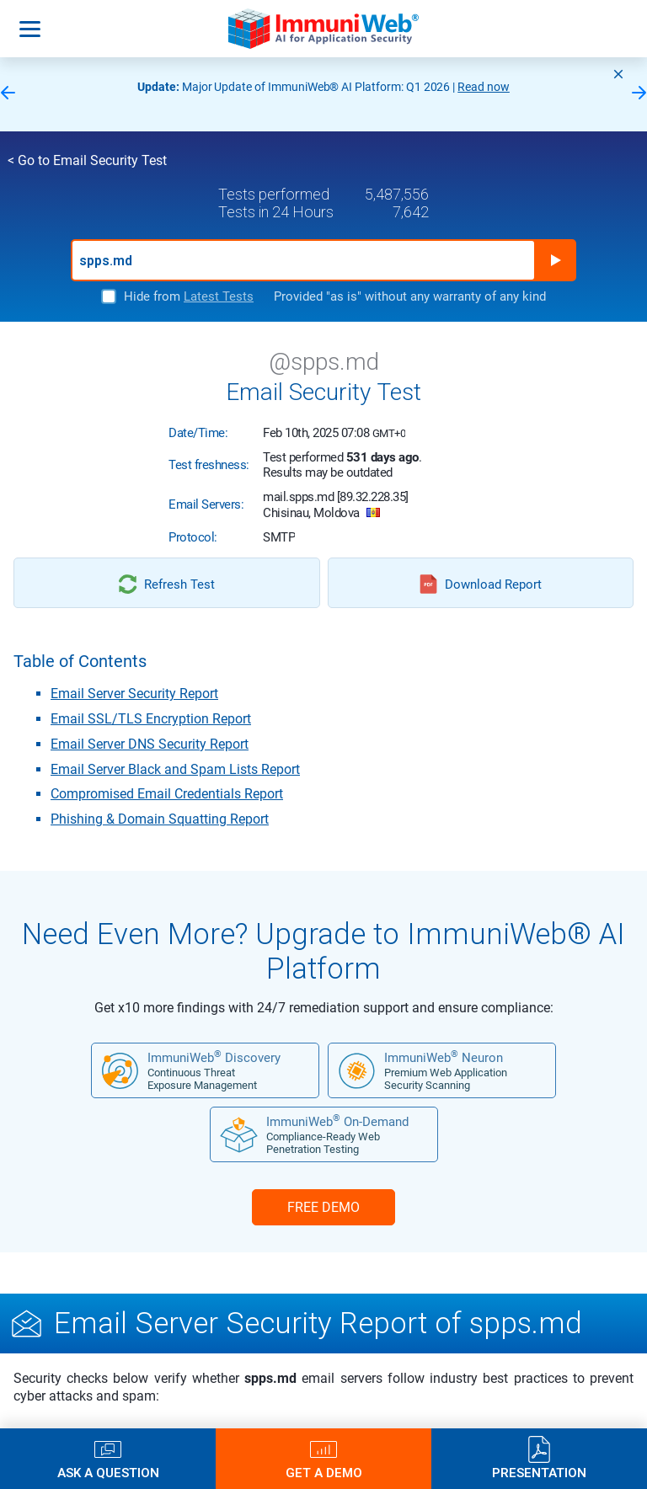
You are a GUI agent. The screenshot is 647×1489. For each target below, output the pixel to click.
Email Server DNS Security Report (150, 744)
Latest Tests (219, 296)
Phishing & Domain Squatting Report (160, 819)
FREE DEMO (323, 1207)
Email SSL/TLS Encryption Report (151, 719)
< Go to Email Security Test (87, 160)
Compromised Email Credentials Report (167, 794)
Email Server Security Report (134, 694)
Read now (483, 86)
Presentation (539, 1472)
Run (555, 260)
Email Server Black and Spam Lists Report (175, 769)
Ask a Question (108, 1472)
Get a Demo (324, 1472)
